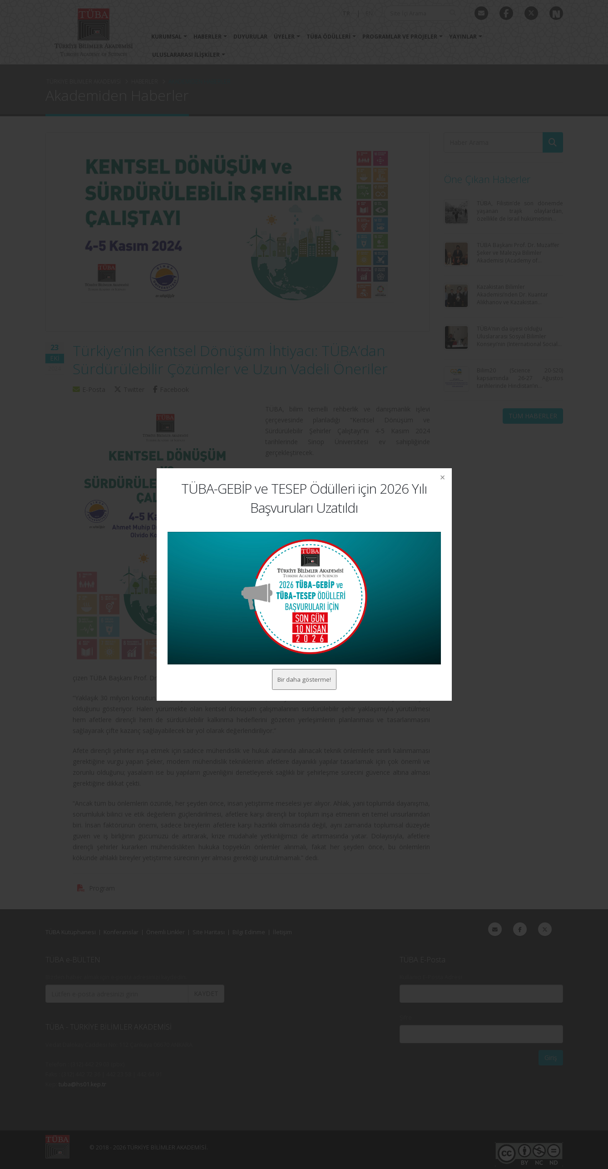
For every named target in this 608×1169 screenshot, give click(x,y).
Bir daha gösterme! (304, 679)
